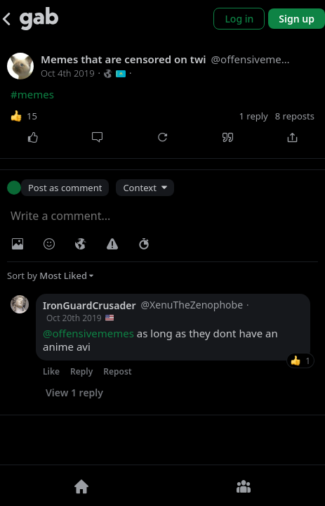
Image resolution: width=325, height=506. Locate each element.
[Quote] (228, 137)
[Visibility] (81, 244)
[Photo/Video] (18, 244)
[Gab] (39, 18)
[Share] (292, 137)
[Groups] (244, 485)
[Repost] (162, 137)
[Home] (81, 485)
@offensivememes (88, 333)
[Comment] (98, 137)
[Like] (33, 137)
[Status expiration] (144, 244)
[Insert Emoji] (49, 244)
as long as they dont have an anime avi (160, 340)
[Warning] (112, 244)
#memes (32, 94)
